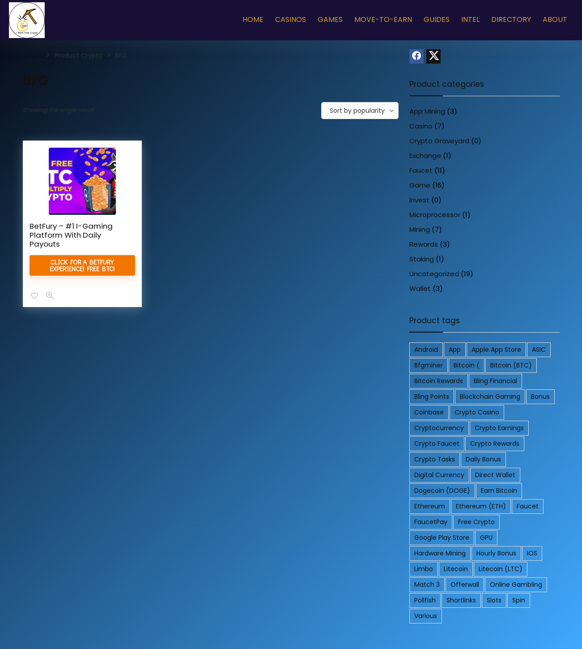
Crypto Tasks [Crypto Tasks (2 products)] (434, 459)
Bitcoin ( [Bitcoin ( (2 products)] (467, 365)
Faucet (421, 170)
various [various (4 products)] (425, 615)
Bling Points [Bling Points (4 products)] (431, 396)
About (555, 19)
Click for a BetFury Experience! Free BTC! (81, 265)
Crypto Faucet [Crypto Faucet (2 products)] (436, 443)
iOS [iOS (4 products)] (532, 553)
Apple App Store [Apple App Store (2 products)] (496, 349)
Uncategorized (434, 273)
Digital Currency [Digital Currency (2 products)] (439, 474)
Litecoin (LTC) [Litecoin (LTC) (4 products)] (501, 568)
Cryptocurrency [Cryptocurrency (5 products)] (439, 427)
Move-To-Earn (383, 19)
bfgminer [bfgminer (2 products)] (428, 365)
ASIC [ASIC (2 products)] (539, 349)
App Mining (427, 111)
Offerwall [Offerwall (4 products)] (464, 584)
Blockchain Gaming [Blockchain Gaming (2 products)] (490, 396)
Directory (511, 19)
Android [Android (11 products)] (426, 349)
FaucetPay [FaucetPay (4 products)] (430, 521)
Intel (470, 19)
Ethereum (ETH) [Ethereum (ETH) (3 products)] (481, 506)
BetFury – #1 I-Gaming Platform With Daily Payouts (71, 235)
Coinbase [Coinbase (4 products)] (429, 412)
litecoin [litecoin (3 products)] (456, 568)
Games (330, 19)
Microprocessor (434, 214)
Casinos (290, 19)
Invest (419, 200)
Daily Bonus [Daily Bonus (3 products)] (483, 459)
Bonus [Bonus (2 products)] (540, 396)
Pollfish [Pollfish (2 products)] (425, 600)
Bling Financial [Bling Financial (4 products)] (495, 380)
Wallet (420, 288)
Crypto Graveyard (439, 140)
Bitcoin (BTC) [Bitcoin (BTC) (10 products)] (511, 365)
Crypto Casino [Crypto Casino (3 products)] (477, 412)
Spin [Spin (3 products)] (518, 600)
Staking (421, 259)
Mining (419, 229)
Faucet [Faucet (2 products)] (528, 506)
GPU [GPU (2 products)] (486, 537)
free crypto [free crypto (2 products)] (476, 521)
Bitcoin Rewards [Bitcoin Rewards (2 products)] (438, 380)
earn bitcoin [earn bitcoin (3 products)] (499, 490)
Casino (421, 126)
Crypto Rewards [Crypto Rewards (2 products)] (494, 443)
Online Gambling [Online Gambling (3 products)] (516, 584)
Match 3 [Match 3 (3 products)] (427, 584)
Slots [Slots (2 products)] (494, 600)
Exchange (425, 155)
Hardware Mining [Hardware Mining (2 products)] (440, 553)
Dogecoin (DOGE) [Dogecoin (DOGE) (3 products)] (442, 490)
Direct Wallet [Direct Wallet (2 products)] (495, 474)
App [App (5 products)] (455, 349)
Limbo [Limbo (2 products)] (423, 568)
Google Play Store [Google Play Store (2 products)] (441, 537)
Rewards (423, 244)
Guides (437, 19)
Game (419, 185)
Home (252, 19)
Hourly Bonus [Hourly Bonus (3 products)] (496, 553)
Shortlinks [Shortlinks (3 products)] (461, 600)
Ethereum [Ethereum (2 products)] (429, 506)
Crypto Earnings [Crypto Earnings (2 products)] (499, 427)
